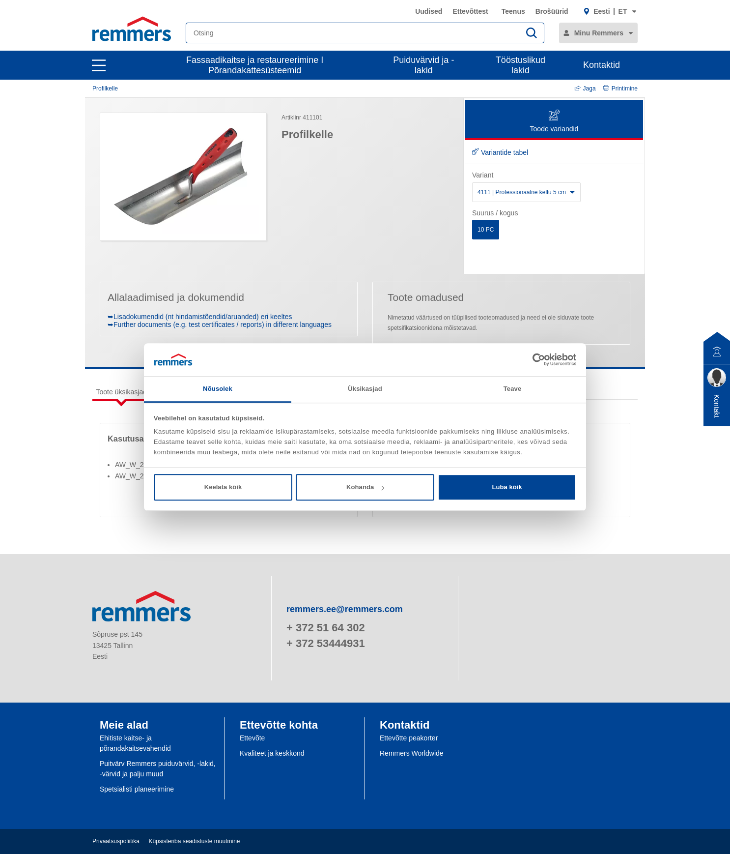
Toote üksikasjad (121, 392)
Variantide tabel (500, 152)
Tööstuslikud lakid (520, 65)
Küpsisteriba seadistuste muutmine (194, 841)
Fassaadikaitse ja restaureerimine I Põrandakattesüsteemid (254, 65)
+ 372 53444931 (325, 643)
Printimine (620, 88)
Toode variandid (554, 122)
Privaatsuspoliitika (116, 841)
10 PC (485, 229)
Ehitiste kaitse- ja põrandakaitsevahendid (135, 743)
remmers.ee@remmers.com (344, 609)
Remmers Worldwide (412, 753)
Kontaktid (601, 65)
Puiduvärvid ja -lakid (423, 65)
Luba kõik (507, 487)
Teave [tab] (513, 388)
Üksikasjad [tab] (365, 388)
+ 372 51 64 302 (325, 627)
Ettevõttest (470, 11)
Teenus (513, 11)
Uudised (428, 11)
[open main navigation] (99, 65)
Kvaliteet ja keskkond (272, 753)
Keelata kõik (223, 487)
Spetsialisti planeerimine (137, 789)
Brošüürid (551, 11)
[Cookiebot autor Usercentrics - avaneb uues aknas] (533, 359)
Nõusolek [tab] (217, 388)
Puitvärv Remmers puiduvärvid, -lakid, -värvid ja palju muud (158, 769)
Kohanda (365, 487)
